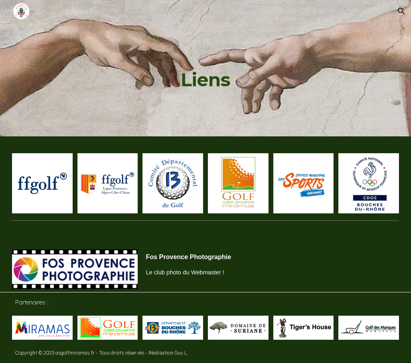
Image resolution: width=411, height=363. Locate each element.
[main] (205, 68)
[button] (401, 11)
